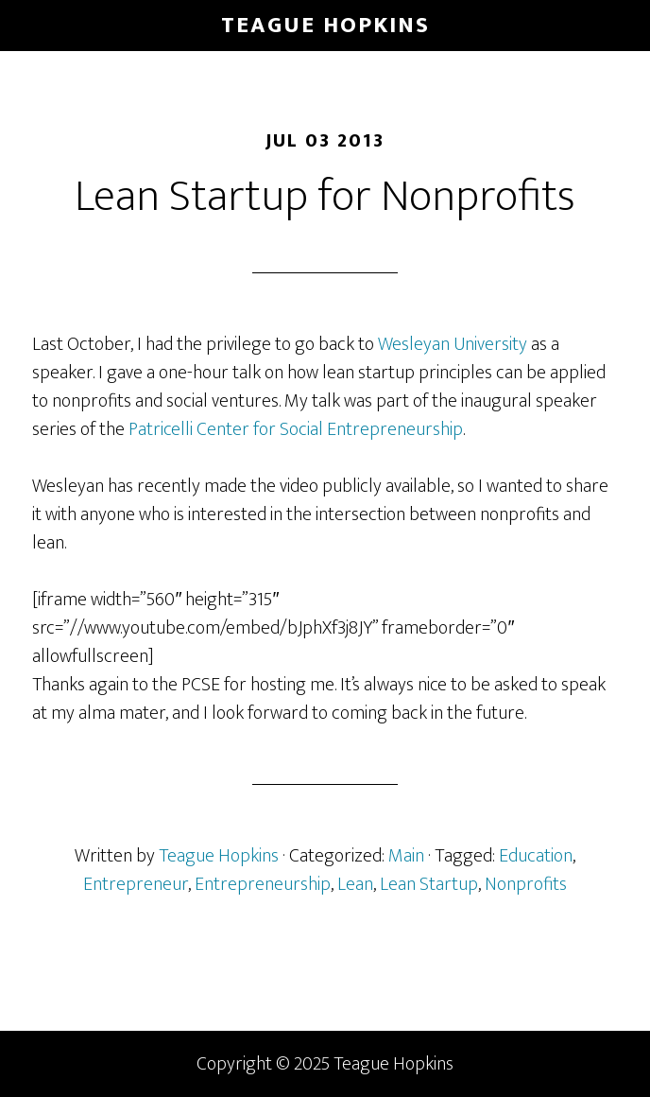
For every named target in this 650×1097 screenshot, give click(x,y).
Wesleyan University (452, 344)
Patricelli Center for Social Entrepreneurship (295, 429)
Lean (355, 884)
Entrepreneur (135, 884)
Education (536, 856)
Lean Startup (429, 884)
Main (406, 856)
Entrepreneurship (263, 884)
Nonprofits (526, 884)
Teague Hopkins (325, 25)
